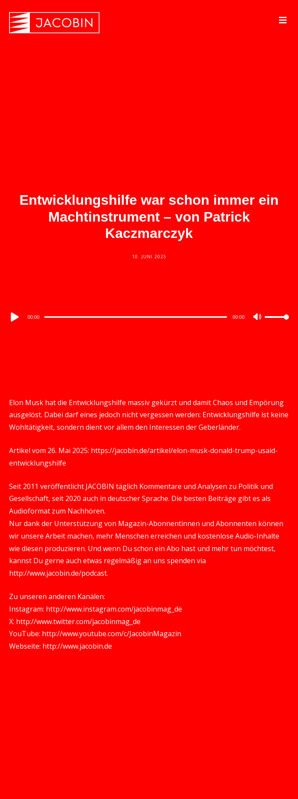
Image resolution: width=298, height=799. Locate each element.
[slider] (135, 317)
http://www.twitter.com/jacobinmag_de (78, 621)
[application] (149, 316)
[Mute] (257, 317)
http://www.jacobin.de (77, 646)
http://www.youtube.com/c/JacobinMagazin (111, 633)
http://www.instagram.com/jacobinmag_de (114, 609)
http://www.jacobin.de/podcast (58, 573)
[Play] (13, 317)
